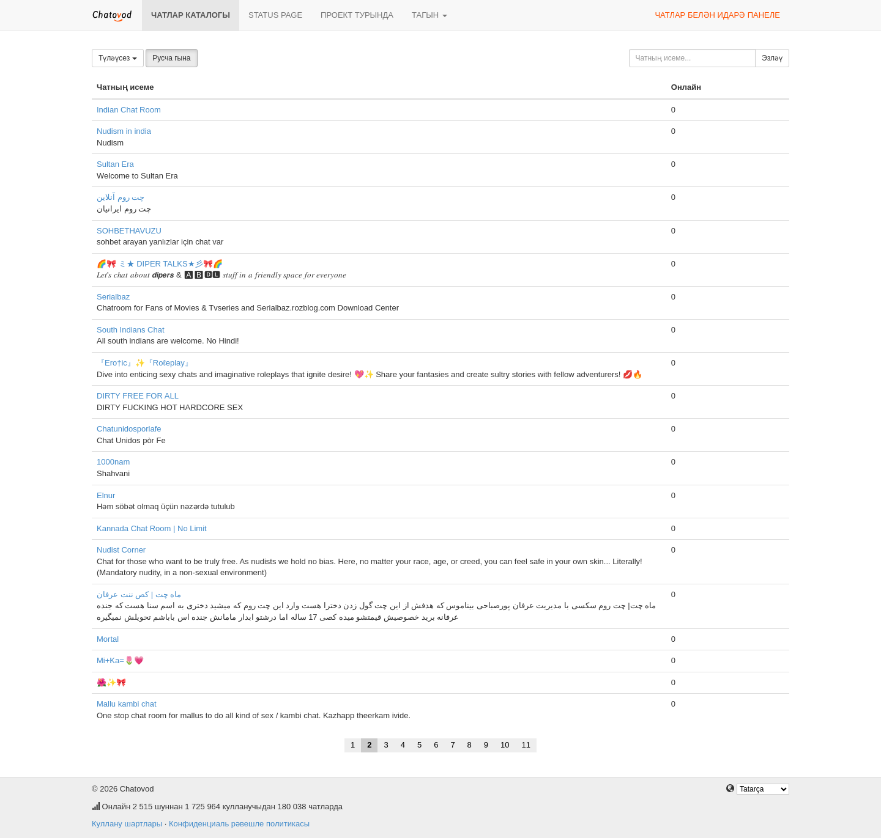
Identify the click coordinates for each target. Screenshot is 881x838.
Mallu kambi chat (127, 703)
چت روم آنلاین (120, 197)
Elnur (106, 495)
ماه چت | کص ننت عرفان (139, 594)
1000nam (113, 461)
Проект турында (357, 15)
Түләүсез (118, 58)
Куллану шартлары (127, 823)
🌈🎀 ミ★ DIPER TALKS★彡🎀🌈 (160, 263)
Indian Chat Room (129, 109)
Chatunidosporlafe (129, 428)
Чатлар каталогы (190, 15)
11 (526, 744)
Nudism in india (124, 131)
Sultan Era (115, 164)
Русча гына (171, 58)
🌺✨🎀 (111, 682)
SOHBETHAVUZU (129, 230)
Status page (275, 15)
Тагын (429, 15)
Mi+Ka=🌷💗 (120, 660)
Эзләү (772, 58)
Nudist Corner (121, 549)
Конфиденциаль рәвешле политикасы (239, 823)
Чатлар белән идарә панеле (717, 15)
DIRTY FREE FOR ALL (138, 395)
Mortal (108, 639)
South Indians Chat (131, 329)
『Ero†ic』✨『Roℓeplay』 (145, 362)
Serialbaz (113, 296)
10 (504, 744)
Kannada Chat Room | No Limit (152, 528)
